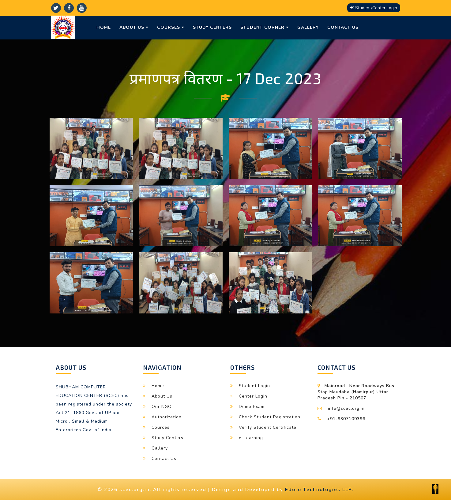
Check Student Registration (269, 417)
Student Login (254, 386)
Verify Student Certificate (267, 427)
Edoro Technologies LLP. (319, 489)
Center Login (253, 396)
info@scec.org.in (346, 408)
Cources (161, 427)
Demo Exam (252, 406)
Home (103, 27)
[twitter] (56, 8)
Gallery (308, 27)
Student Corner (264, 27)
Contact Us (343, 27)
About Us (133, 27)
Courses (170, 27)
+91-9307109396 (346, 419)
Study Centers (212, 27)
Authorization (167, 417)
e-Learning (251, 438)
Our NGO (162, 406)
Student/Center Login (373, 8)
